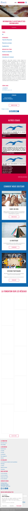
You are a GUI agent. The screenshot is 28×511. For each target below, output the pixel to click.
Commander (14, 247)
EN (16, 2)
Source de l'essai (14, 105)
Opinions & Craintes (4, 467)
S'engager (14, 280)
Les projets (2, 450)
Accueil (10, 7)
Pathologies (3, 463)
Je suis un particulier (4, 473)
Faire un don (14, 216)
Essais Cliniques (16, 7)
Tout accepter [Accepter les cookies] (18, 505)
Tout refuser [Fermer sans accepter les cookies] (4, 505)
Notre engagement (4, 456)
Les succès (2, 452)
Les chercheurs (3, 454)
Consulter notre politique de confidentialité (8, 502)
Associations (3, 469)
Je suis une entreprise (4, 475)
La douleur (2, 465)
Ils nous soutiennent (4, 478)
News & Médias (3, 444)
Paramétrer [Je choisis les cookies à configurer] (12, 505)
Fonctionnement (3, 448)
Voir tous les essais (22, 176)
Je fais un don (21, 2)
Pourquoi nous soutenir (4, 476)
